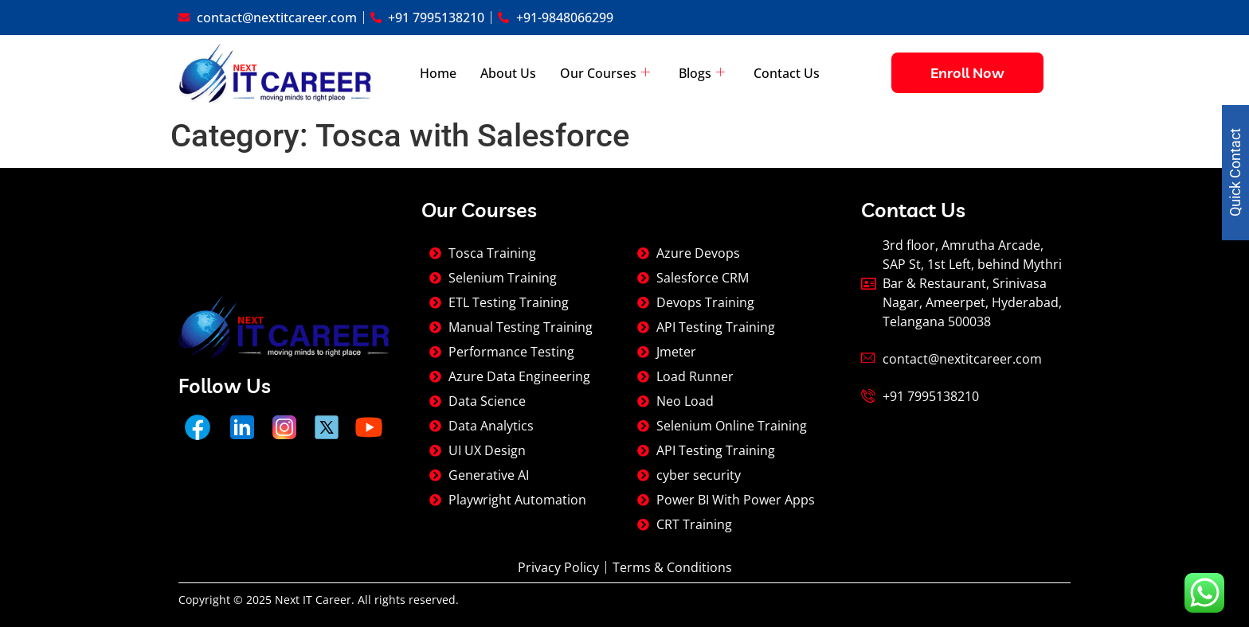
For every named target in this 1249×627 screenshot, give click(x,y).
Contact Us (787, 73)
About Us (508, 73)
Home (438, 73)
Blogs (702, 73)
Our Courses (605, 73)
